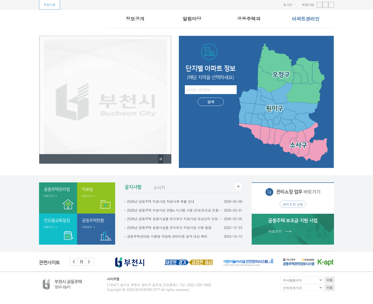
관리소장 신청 (293, 204)
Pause (160, 163)
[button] (74, 262)
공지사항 (133, 187)
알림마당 (191, 18)
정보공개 (135, 18)
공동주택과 (248, 18)
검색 (210, 101)
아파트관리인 (305, 18)
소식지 (159, 187)
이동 (330, 280)
